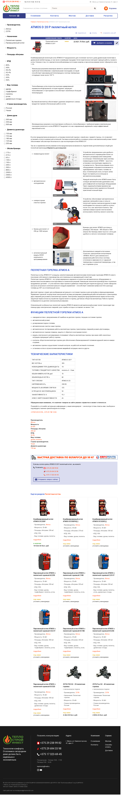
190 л (7, 162)
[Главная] (11, 12)
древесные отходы (13, 99)
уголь (7, 96)
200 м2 (33, 431)
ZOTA (7, 31)
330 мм (8, 122)
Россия (8, 108)
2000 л (7, 172)
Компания (95, 735)
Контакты (54, 16)
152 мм (8, 136)
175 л (7, 153)
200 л (7, 165)
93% (6, 75)
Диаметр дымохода (15, 130)
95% (6, 77)
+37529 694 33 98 (37, 412)
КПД (9, 61)
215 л (7, 155)
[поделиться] (81, 33)
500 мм (8, 124)
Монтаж (72, 16)
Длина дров (12, 115)
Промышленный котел (14, 43)
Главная (33, 22)
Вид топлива (12, 85)
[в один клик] (116, 43)
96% (6, 80)
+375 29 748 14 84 (50, 412)
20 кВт (33, 427)
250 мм (8, 143)
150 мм (8, 134)
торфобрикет (10, 91)
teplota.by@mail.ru (43, 766)
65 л (6, 157)
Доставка (90, 16)
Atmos (7, 29)
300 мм (8, 119)
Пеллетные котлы (43, 22)
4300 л (7, 177)
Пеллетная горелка (12, 40)
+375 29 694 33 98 (51, 471)
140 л (7, 160)
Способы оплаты (108, 746)
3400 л (7, 175)
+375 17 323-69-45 (51, 475)
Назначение (12, 36)
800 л (7, 170)
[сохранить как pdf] (108, 33)
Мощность (11, 48)
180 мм (8, 138)
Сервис (108, 735)
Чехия (7, 110)
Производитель (13, 25)
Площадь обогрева (15, 54)
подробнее (37, 540)
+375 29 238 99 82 (12, 2)
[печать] (93, 33)
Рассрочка (108, 16)
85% (6, 65)
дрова (7, 89)
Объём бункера (13, 148)
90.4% (7, 70)
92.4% (7, 72)
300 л (7, 167)
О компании (35, 16)
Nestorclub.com (28, 790)
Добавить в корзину (104, 43)
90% (6, 68)
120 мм (8, 141)
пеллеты (8, 94)
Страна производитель (17, 104)
